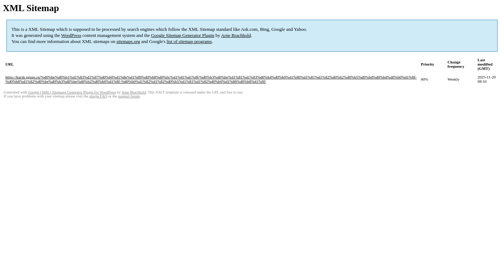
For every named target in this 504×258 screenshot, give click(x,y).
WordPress (71, 35)
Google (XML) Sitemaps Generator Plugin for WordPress (72, 92)
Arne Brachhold (236, 35)
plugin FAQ (98, 96)
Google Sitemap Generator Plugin (183, 35)
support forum (129, 96)
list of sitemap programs (189, 41)
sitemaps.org (128, 41)
